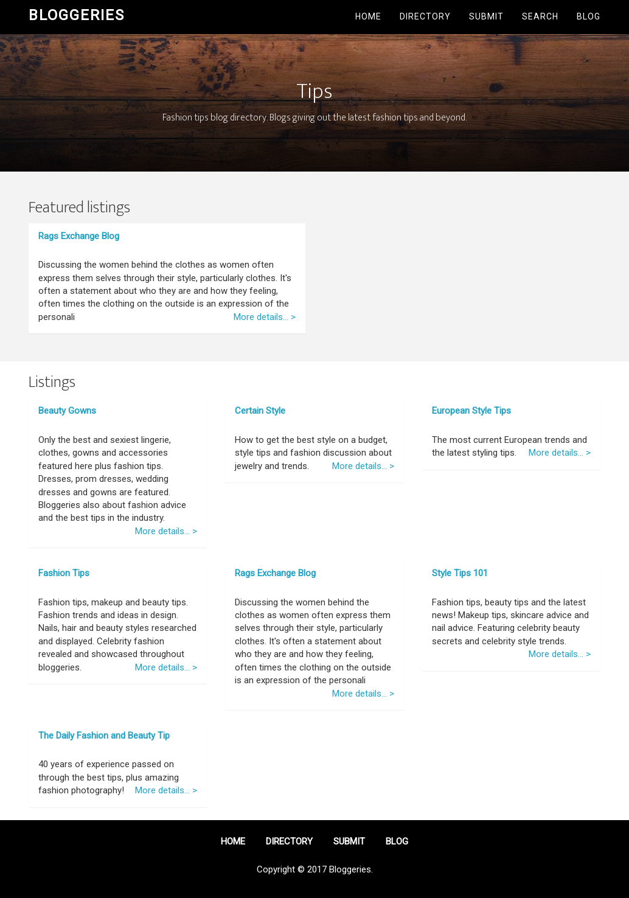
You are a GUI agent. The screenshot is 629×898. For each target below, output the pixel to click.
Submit (486, 16)
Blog (588, 16)
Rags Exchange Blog (78, 236)
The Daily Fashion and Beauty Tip (104, 735)
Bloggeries (77, 15)
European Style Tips (471, 410)
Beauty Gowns (67, 410)
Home (368, 16)
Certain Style (260, 410)
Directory (425, 16)
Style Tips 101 (460, 573)
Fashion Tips (63, 573)
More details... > (265, 317)
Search (540, 16)
